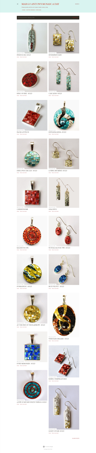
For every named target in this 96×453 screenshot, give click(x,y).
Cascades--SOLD (55, 93)
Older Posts (75, 438)
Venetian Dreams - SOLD (59, 339)
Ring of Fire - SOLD (24, 93)
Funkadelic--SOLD (24, 286)
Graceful (53, 209)
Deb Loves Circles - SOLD (27, 171)
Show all (75, 17)
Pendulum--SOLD (24, 55)
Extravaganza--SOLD (57, 132)
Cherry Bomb (22, 209)
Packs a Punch (23, 132)
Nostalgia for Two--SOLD (59, 248)
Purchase (38, 10)
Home (23, 10)
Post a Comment (23, 56)
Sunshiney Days (55, 55)
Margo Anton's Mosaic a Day (40, 4)
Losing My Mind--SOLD (58, 171)
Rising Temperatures (58, 379)
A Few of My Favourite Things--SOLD (32, 402)
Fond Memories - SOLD (26, 364)
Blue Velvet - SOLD (56, 286)
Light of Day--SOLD (56, 431)
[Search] (77, 4)
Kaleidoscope (23, 248)
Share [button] (18, 56)
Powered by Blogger (48, 446)
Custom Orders (30, 10)
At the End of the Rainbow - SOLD (31, 325)
